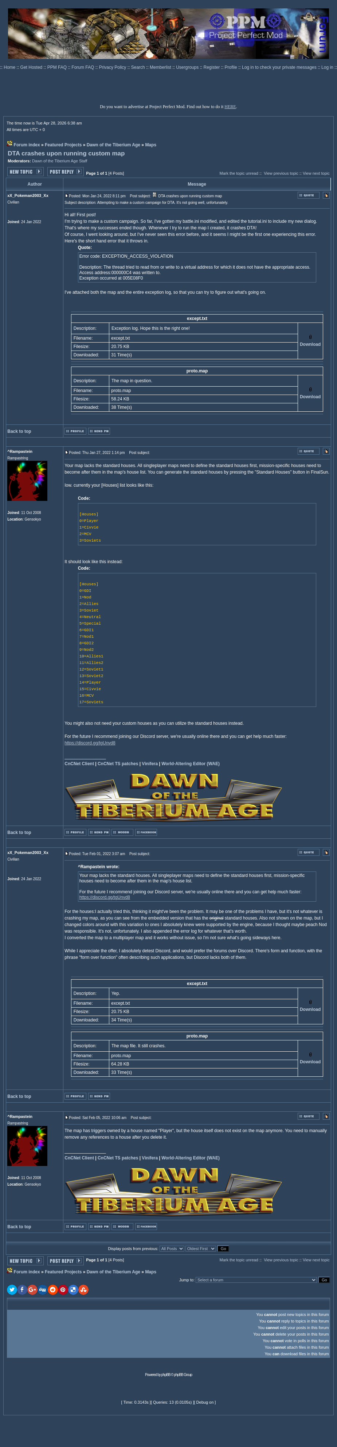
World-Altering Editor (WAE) (190, 763)
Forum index (27, 144)
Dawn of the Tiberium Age (113, 144)
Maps (150, 144)
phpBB (166, 1375)
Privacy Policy (113, 67)
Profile (231, 67)
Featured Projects (63, 144)
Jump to (186, 1280)
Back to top (19, 431)
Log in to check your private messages (280, 67)
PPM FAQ (57, 67)
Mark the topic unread (238, 173)
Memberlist (161, 67)
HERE (230, 106)
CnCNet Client (79, 763)
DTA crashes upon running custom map (66, 153)
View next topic (316, 173)
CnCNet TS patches (118, 763)
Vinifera (150, 763)
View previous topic (281, 173)
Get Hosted (32, 67)
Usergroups (188, 67)
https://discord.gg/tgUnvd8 (89, 743)
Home (10, 67)
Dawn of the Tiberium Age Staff (59, 161)
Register (212, 67)
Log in (327, 67)
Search (138, 67)
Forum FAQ (83, 67)
